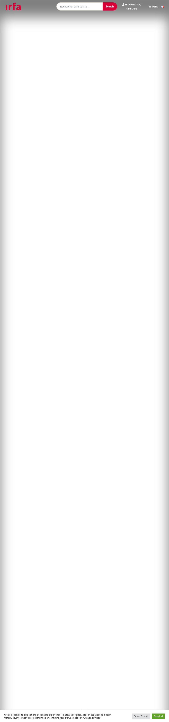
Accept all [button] (158, 716)
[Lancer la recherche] (109, 6)
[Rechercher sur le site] (79, 6)
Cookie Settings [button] (141, 716)
